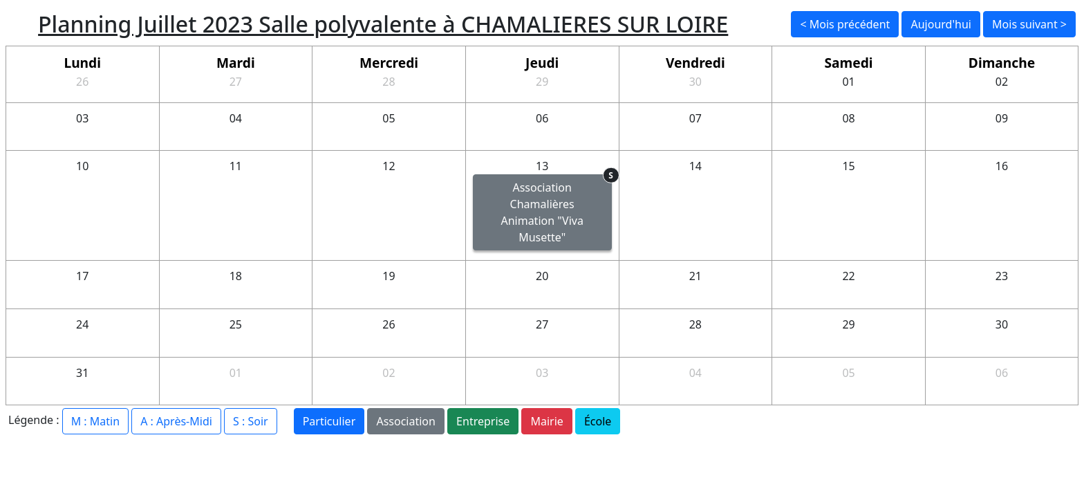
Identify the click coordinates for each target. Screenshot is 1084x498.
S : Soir (250, 421)
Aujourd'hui (940, 24)
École (597, 421)
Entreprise (483, 421)
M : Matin (95, 421)
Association (406, 421)
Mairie (546, 421)
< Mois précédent (845, 24)
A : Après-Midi (176, 421)
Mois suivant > (1029, 24)
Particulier (329, 421)
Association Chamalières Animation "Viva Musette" (556, 209)
